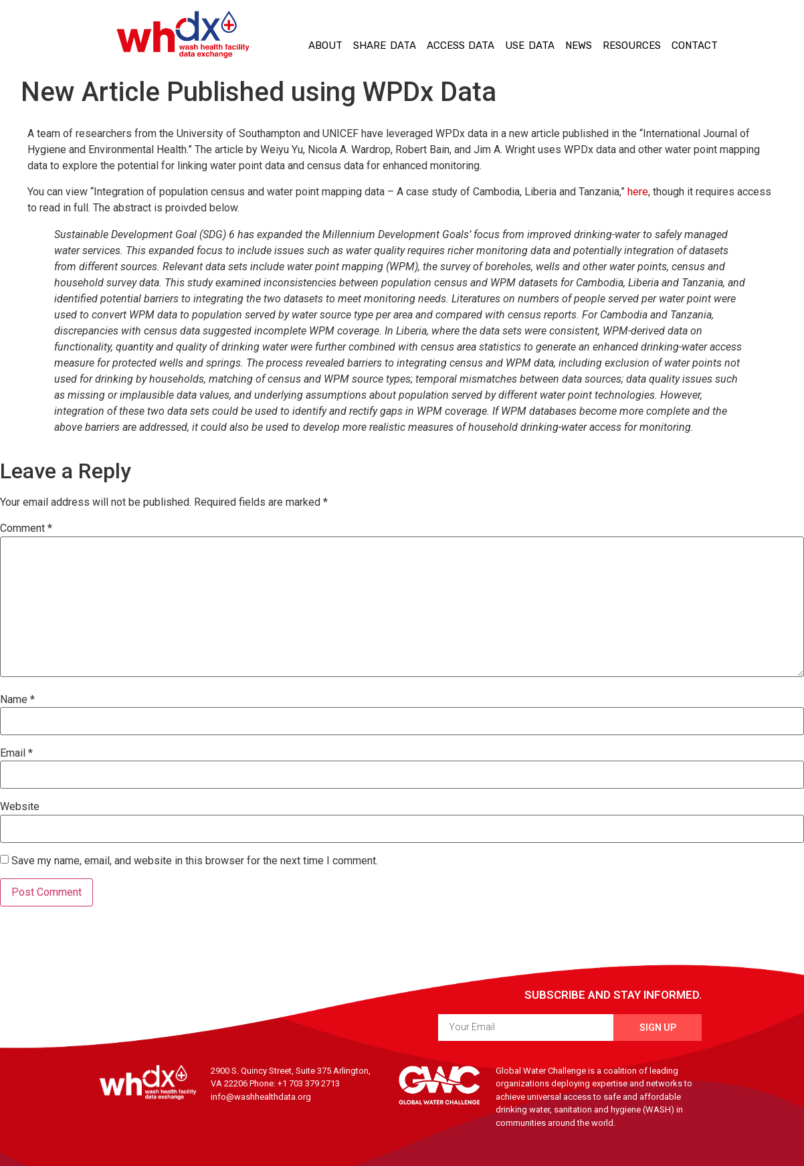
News (578, 45)
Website (19, 806)
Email (16, 753)
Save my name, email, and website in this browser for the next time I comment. (194, 861)
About (325, 45)
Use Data (530, 45)
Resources (632, 45)
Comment (26, 528)
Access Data (461, 45)
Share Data (384, 45)
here (637, 191)
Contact (695, 45)
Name (17, 699)
